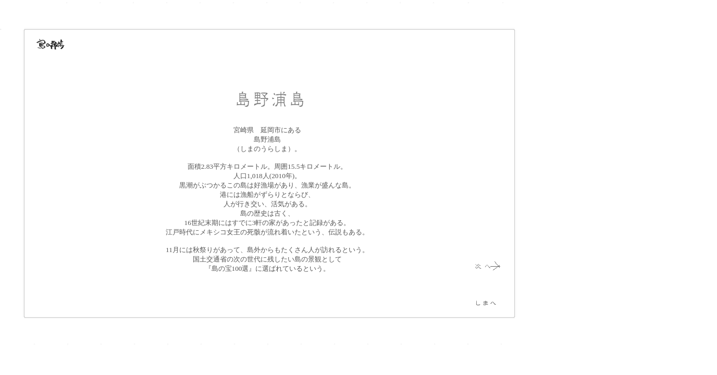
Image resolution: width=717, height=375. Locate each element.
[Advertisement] (568, 177)
